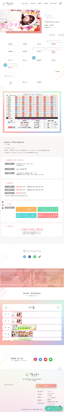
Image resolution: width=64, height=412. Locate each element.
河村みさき (10, 67)
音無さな (53, 51)
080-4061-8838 (33, 229)
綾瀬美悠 (11, 51)
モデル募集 (49, 395)
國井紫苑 (39, 82)
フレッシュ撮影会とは (51, 397)
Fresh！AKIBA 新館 (20, 169)
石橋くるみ (24, 82)
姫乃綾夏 (53, 44)
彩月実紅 (53, 60)
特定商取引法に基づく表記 (52, 401)
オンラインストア (50, 405)
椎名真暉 (25, 51)
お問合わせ (46, 385)
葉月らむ (25, 60)
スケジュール (50, 391)
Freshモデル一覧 (50, 393)
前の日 (53, 35)
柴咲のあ (39, 44)
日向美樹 (25, 44)
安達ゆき (39, 51)
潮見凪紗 (11, 44)
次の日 (59, 35)
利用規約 (32, 233)
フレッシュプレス (50, 403)
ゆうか (10, 82)
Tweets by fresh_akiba (8, 384)
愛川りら (11, 60)
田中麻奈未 (39, 60)
